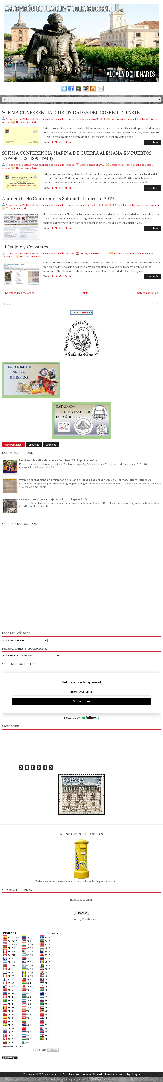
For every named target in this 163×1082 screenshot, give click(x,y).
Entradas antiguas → (148, 293)
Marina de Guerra (143, 164)
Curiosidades (134, 119)
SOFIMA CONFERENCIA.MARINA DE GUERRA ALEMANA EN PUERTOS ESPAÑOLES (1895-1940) (77, 156)
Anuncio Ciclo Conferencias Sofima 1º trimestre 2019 (58, 199)
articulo (117, 253)
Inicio (84, 293)
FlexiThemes (65, 1079)
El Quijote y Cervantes (25, 247)
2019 (111, 205)
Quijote (149, 253)
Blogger (135, 1074)
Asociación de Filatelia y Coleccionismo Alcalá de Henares (79, 1074)
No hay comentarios (27, 122)
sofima (6, 122)
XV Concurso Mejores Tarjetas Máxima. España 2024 (53, 499)
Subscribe (81, 701)
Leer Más (152, 142)
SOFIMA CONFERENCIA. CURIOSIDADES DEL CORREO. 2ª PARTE (71, 113)
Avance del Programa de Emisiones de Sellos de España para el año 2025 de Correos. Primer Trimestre (85, 480)
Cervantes (128, 253)
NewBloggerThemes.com (103, 1079)
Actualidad (121, 205)
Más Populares (13, 444)
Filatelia (154, 119)
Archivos (51, 444)
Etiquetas (34, 444)
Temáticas (8, 256)
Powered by (81, 717)
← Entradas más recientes (18, 293)
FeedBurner (89, 919)
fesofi (145, 119)
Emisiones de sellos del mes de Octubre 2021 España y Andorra (59, 460)
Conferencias (118, 119)
